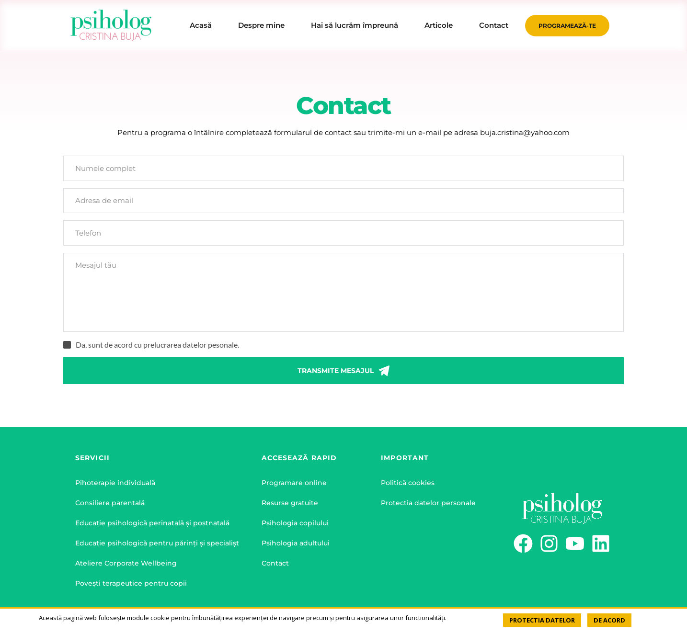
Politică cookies (408, 482)
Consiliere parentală (110, 502)
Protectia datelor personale (428, 502)
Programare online (294, 482)
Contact (275, 563)
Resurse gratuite (290, 502)
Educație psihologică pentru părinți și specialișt (157, 543)
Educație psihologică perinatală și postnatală (152, 523)
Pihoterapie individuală (115, 482)
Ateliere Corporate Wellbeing (126, 563)
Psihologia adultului (296, 543)
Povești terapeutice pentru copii (131, 583)
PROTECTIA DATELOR (542, 620)
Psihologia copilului (295, 523)
